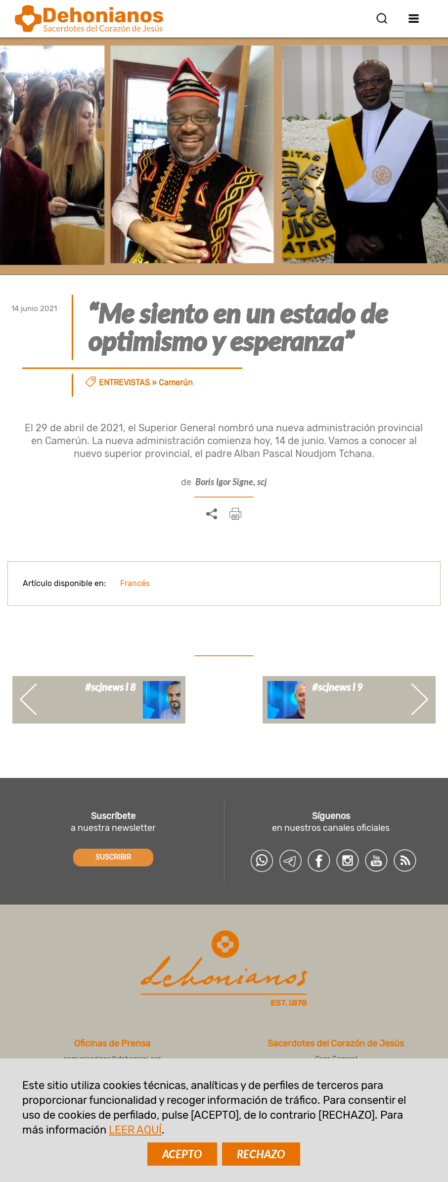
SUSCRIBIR (113, 857)
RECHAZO (261, 1154)
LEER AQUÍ (135, 1130)
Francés (135, 583)
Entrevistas (124, 382)
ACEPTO (182, 1154)
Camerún (176, 382)
